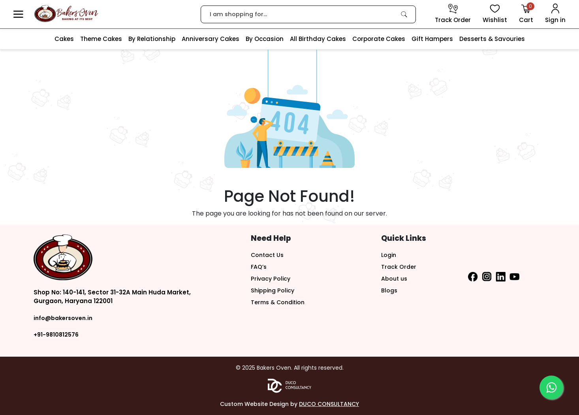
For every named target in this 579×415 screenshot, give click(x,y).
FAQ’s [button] (259, 266)
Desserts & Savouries (492, 39)
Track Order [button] (399, 266)
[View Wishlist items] (495, 14)
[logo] (66, 13)
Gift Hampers (432, 39)
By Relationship (151, 39)
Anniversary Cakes (210, 39)
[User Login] (555, 14)
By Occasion (265, 39)
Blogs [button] (389, 290)
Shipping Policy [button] (274, 290)
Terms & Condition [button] (280, 302)
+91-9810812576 (57, 334)
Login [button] (389, 255)
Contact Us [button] (268, 255)
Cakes (64, 39)
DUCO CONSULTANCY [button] (329, 404)
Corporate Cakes (378, 39)
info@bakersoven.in (65, 318)
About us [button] (395, 278)
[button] (18, 14)
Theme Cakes (101, 39)
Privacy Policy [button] (272, 278)
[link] (404, 14)
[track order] (453, 14)
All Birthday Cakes (318, 39)
